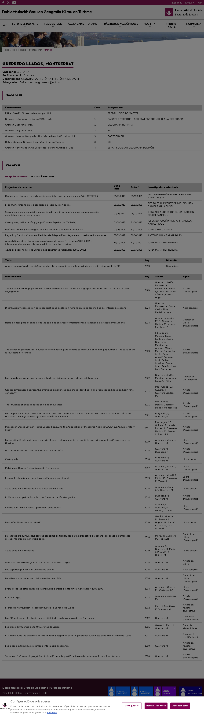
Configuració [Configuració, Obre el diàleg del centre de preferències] (131, 708)
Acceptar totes (180, 708)
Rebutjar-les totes (156, 708)
